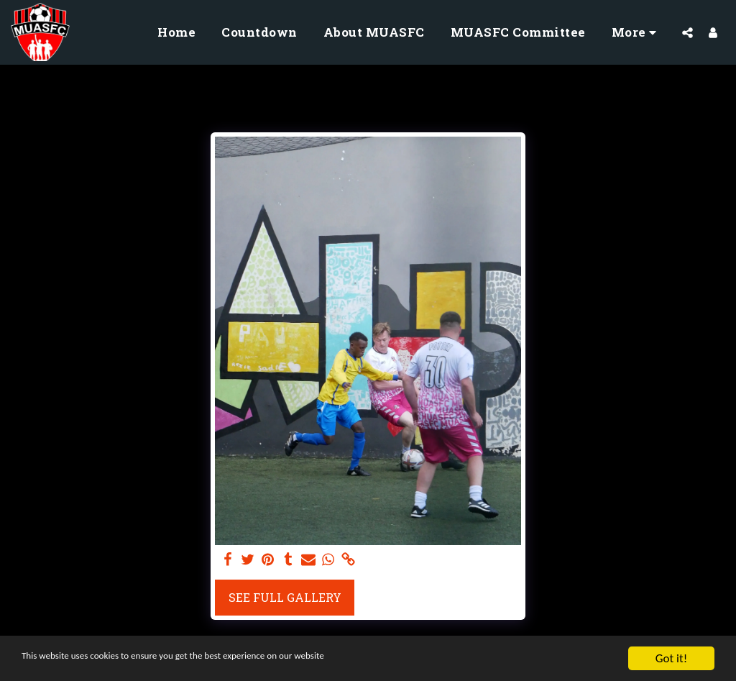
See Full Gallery (285, 597)
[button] (687, 32)
